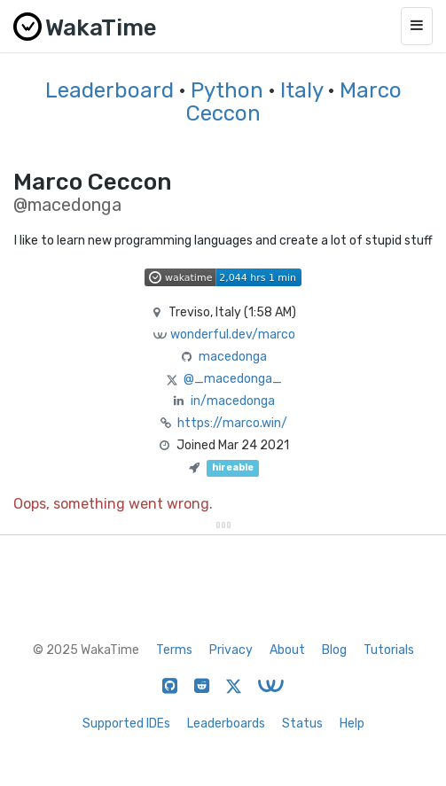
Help (352, 723)
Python (227, 90)
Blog (334, 650)
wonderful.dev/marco (232, 334)
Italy (301, 90)
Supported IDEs (126, 723)
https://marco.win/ (232, 423)
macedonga (233, 356)
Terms (174, 650)
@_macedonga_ (233, 378)
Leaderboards (226, 723)
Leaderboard (109, 90)
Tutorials (389, 650)
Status (302, 723)
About (287, 650)
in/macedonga (233, 401)
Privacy (231, 650)
